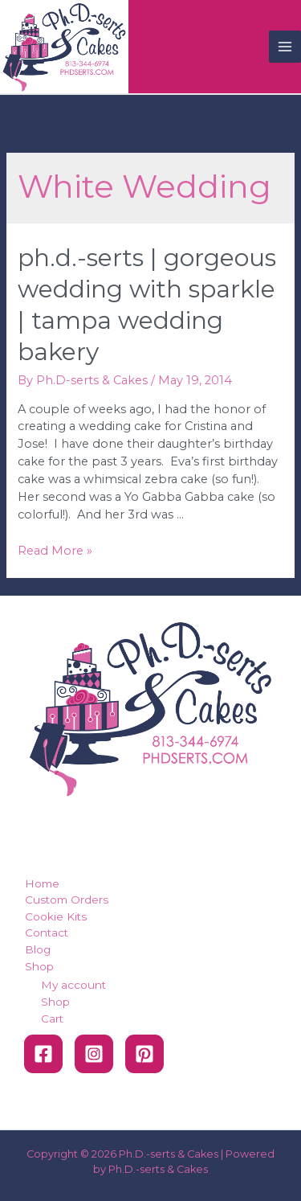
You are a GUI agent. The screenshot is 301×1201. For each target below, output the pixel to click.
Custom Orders (66, 899)
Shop (39, 966)
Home (42, 883)
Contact (46, 932)
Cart (52, 1018)
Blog (38, 949)
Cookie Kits (56, 916)
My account (73, 984)
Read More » (55, 550)
